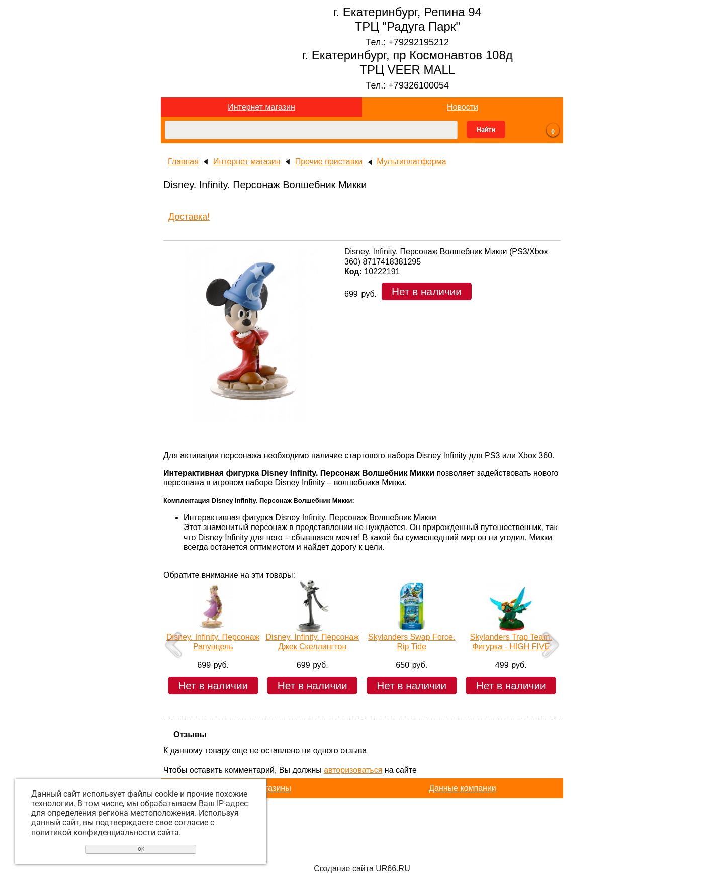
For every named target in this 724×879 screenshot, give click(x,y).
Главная (183, 161)
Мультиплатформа (411, 161)
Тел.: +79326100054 (407, 85)
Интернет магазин (261, 107)
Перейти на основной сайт (361, 852)
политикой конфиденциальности (93, 832)
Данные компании (462, 788)
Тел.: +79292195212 (407, 42)
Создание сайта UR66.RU (362, 868)
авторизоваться (353, 770)
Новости (462, 107)
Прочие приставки (329, 161)
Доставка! (189, 217)
